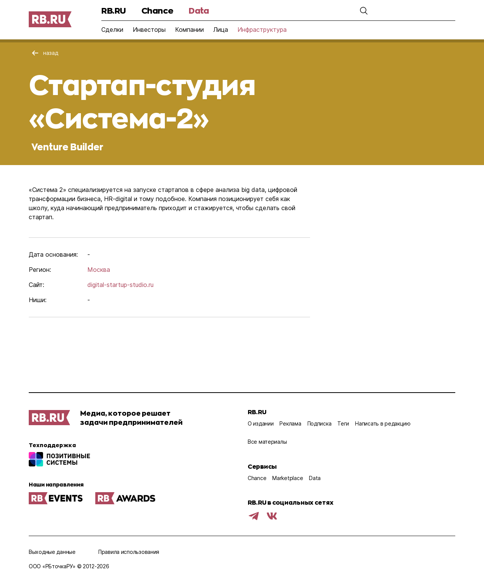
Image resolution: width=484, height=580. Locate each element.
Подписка (319, 423)
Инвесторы (149, 29)
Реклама (290, 423)
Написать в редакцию (383, 423)
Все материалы (267, 441)
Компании (189, 29)
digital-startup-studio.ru (120, 284)
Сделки (112, 29)
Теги (343, 423)
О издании (260, 423)
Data (199, 10)
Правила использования (128, 552)
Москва (98, 269)
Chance (157, 10)
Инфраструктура (262, 29)
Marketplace (287, 478)
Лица (220, 29)
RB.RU (113, 10)
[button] (344, 10)
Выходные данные (52, 552)
